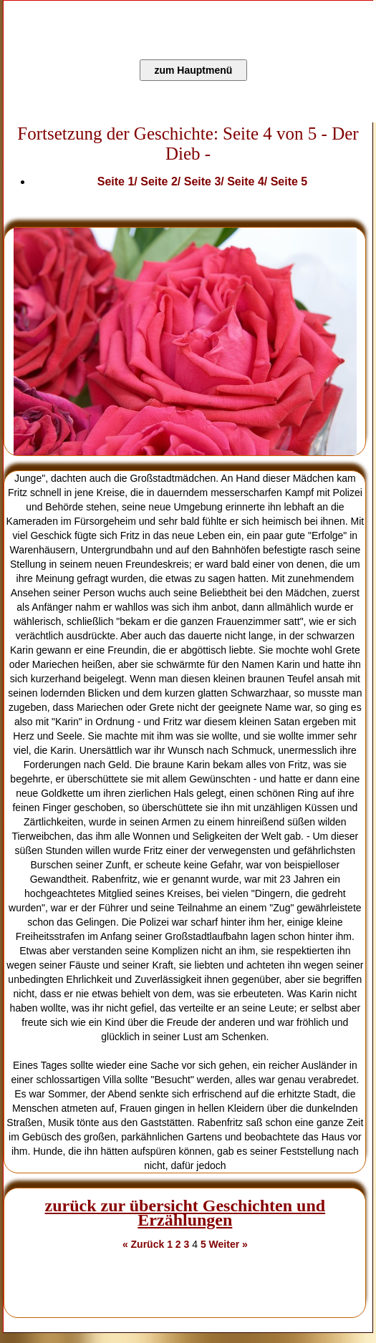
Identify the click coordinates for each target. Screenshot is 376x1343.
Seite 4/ (248, 181)
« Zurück (143, 1244)
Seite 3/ (205, 181)
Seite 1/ (118, 181)
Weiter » (228, 1244)
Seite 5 (289, 181)
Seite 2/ (161, 181)
